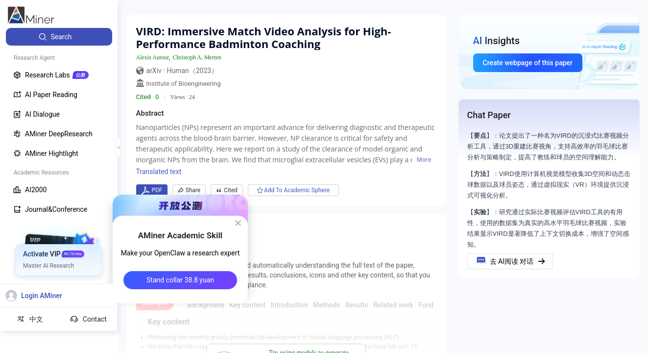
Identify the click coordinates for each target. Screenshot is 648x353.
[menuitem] (59, 37)
